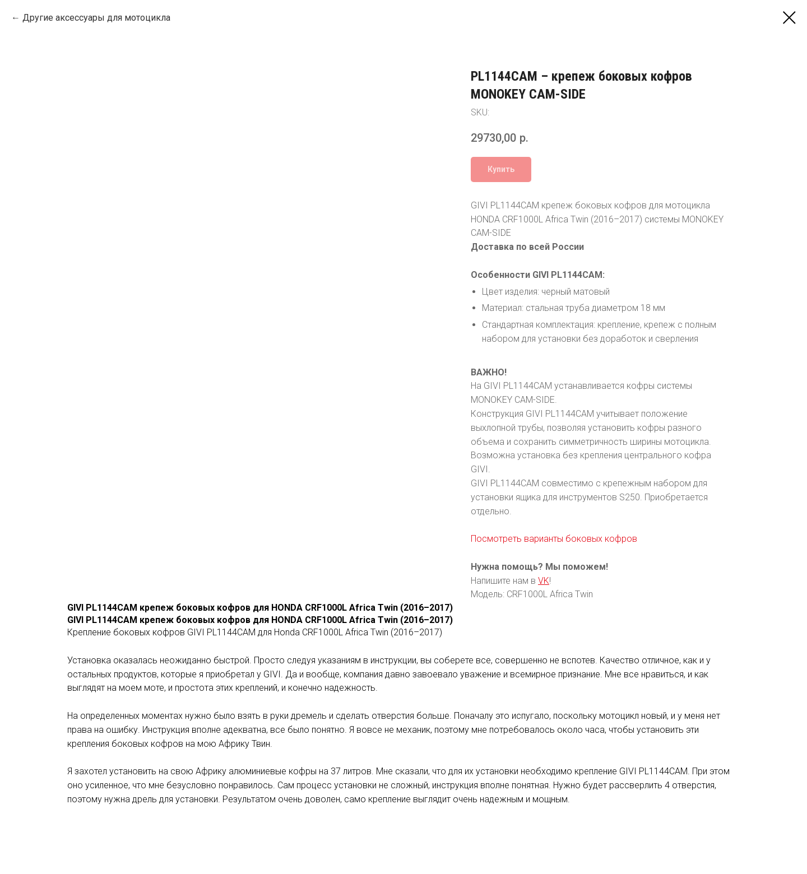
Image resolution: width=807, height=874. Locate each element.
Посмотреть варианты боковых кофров (554, 538)
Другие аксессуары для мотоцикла (96, 17)
